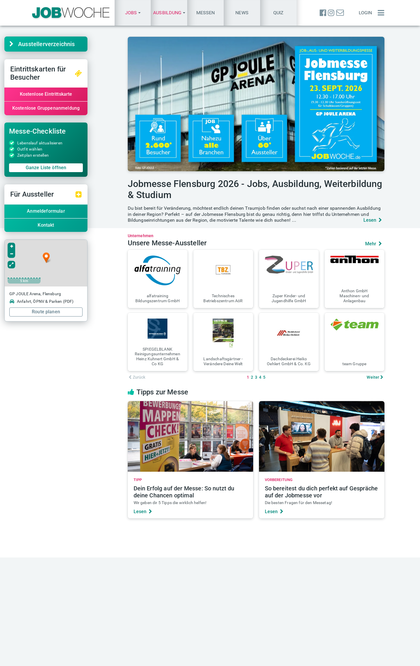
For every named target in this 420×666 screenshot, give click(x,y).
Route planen (73, 311)
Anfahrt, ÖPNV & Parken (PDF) (68, 301)
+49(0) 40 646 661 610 (246, 638)
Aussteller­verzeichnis (69, 44)
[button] (133, 13)
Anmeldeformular (73, 211)
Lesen (372, 220)
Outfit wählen (56, 149)
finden (57, 587)
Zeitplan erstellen (60, 155)
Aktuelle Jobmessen (153, 580)
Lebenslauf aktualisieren (67, 143)
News (242, 12)
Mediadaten (144, 620)
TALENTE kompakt (242, 592)
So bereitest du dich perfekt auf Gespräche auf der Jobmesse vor (321, 492)
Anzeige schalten (150, 626)
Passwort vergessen (334, 632)
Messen (205, 12)
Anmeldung (325, 626)
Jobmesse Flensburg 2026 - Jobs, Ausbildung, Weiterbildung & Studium (255, 189)
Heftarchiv (233, 580)
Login (365, 12)
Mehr (373, 244)
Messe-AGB (254, 660)
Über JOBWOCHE (150, 638)
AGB (232, 660)
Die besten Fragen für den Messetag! (298, 502)
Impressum (181, 660)
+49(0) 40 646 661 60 (245, 632)
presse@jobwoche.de (244, 626)
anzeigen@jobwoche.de (156, 632)
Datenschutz (210, 660)
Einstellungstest (329, 580)
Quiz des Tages (329, 587)
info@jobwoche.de (241, 620)
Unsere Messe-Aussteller (167, 243)
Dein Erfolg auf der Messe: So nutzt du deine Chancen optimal (184, 492)
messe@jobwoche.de (154, 592)
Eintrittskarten (146, 587)
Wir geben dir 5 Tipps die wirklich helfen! (170, 502)
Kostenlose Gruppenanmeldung (72, 108)
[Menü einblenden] (379, 13)
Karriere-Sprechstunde (67, 580)
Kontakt (73, 225)
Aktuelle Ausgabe (240, 587)
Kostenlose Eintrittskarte (73, 94)
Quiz (278, 12)
